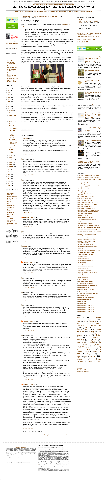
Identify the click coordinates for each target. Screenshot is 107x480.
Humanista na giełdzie (11, 220)
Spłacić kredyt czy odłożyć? (85, 283)
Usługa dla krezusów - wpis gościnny (13, 127)
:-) (7, 65)
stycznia (11, 166)
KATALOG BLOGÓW (62, 11)
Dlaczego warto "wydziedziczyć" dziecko (88, 225)
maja (10, 157)
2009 (9, 185)
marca (10, 162)
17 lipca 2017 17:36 (28, 330)
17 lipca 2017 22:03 (28, 428)
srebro (87, 351)
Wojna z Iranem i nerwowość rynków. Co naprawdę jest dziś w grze (40, 16)
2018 (9, 106)
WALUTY (35, 11)
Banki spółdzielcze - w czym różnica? (88, 272)
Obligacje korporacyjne (84, 274)
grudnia (11, 110)
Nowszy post (25, 435)
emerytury (92, 321)
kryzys (99, 331)
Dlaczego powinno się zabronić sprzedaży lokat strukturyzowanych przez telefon (89, 211)
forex (88, 323)
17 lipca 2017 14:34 (28, 300)
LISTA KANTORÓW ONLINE (84, 34)
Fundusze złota (82, 303)
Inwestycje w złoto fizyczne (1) (86, 305)
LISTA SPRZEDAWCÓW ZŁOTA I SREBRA (88, 36)
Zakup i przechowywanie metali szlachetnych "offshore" (86, 242)
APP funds (10, 218)
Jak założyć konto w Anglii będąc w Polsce (89, 175)
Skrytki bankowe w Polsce (92, 70)
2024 (9, 92)
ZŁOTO (41, 11)
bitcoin (78, 321)
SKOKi (88, 349)
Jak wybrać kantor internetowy (93, 140)
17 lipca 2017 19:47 (28, 379)
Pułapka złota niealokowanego (86, 244)
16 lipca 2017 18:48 (28, 241)
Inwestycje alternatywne (84, 299)
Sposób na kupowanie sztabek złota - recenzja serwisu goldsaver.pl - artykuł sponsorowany (93, 115)
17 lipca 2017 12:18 (28, 287)
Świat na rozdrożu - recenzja (85, 217)
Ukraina (85, 356)
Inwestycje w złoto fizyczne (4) (86, 311)
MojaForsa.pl (10, 203)
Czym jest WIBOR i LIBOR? (85, 254)
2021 (9, 99)
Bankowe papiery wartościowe (86, 289)
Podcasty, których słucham (11, 136)
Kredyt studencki (82, 262)
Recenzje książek (83, 191)
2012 (9, 178)
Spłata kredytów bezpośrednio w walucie (88, 293)
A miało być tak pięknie (13, 146)
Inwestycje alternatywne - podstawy (87, 204)
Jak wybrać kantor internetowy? (86, 208)
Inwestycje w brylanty (83, 268)
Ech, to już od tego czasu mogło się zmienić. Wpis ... (12, 69)
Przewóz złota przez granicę (85, 260)
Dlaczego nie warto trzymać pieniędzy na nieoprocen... (13, 141)
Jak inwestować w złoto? (84, 198)
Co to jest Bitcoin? (83, 183)
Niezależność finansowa (10, 213)
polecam (14, 50)
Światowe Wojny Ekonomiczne (86, 252)
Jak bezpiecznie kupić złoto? (85, 270)
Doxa (8, 216)
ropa (95, 348)
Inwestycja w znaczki (83, 287)
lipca (10, 123)
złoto (99, 361)
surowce (94, 351)
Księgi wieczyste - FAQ (84, 189)
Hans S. (25, 246)
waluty (92, 356)
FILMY (70, 11)
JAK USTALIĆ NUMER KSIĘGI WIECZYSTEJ (89, 33)
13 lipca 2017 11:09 (28, 154)
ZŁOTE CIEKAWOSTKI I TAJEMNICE (87, 39)
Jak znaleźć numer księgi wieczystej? (88, 202)
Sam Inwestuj (10, 207)
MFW (89, 339)
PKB (100, 342)
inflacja (87, 327)
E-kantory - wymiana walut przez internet (89, 250)
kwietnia (11, 160)
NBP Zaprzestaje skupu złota (85, 223)
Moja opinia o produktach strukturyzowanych (84, 276)
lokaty (98, 335)
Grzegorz (25, 138)
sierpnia (11, 121)
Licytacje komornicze (83, 295)
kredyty (91, 331)
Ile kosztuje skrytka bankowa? (86, 196)
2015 (9, 172)
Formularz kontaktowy (82, 370)
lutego (10, 164)
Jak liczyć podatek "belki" (84, 264)
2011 (9, 181)
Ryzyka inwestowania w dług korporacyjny (89, 227)
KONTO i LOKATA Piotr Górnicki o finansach (12, 200)
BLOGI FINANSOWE (82, 38)
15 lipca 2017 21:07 (28, 226)
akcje (78, 317)
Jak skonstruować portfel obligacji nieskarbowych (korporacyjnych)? (87, 238)
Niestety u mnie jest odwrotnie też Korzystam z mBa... (12, 80)
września (11, 119)
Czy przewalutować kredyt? (85, 281)
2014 (9, 174)
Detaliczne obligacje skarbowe (86, 297)
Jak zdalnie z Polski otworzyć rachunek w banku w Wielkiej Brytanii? (93, 129)
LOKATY (21, 11)
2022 (9, 97)
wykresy (90, 361)
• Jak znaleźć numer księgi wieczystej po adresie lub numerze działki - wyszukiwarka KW (93, 59)
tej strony (51, 466)
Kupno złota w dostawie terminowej (87, 229)
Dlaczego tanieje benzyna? (85, 206)
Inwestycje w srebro (83, 258)
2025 (9, 90)
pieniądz (92, 342)
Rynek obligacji (11, 205)
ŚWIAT (45, 11)
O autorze (79, 368)
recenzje (87, 348)
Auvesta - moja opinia (91, 151)
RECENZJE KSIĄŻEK (79, 11)
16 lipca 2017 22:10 (28, 273)
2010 (9, 183)
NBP (95, 339)
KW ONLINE (89, 11)
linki (89, 335)
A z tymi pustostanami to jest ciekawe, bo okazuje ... (11, 74)
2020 (9, 101)
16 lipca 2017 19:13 (28, 257)
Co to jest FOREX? (83, 187)
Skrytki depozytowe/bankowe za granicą (88, 177)
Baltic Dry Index (82, 301)
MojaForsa (82, 19)
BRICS (85, 321)
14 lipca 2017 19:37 (28, 212)
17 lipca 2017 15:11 (28, 316)
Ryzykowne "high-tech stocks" (12, 151)
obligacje (92, 341)
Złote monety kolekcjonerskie (86, 266)
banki (92, 320)
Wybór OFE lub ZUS (83, 215)
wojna (89, 358)
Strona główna (47, 435)
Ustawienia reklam (40, 464)
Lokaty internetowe (83, 256)
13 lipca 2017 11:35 (28, 175)
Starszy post (69, 435)
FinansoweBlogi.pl (12, 196)
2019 (9, 104)
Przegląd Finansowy (28, 217)
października (12, 115)
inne (86, 329)
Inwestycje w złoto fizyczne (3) (86, 309)
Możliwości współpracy (83, 371)
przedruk (85, 344)
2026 (9, 88)
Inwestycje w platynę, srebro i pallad (87, 285)
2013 (9, 176)
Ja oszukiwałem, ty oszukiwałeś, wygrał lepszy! (12, 62)
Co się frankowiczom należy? (86, 104)
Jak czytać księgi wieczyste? (85, 200)
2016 (9, 169)
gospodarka (31, 129)
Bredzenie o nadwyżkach (12, 131)
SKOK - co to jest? (83, 291)
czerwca (11, 155)
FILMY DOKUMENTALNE (83, 41)
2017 (9, 108)
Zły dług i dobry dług (83, 279)
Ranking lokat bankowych (10, 193)
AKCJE (16, 11)
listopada (11, 113)
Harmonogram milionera (11, 210)
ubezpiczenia (90, 354)
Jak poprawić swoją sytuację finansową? (88, 185)
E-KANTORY (51, 11)
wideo (78, 358)
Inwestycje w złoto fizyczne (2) (86, 307)
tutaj (12, 48)
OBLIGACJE (28, 11)
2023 (9, 95)
